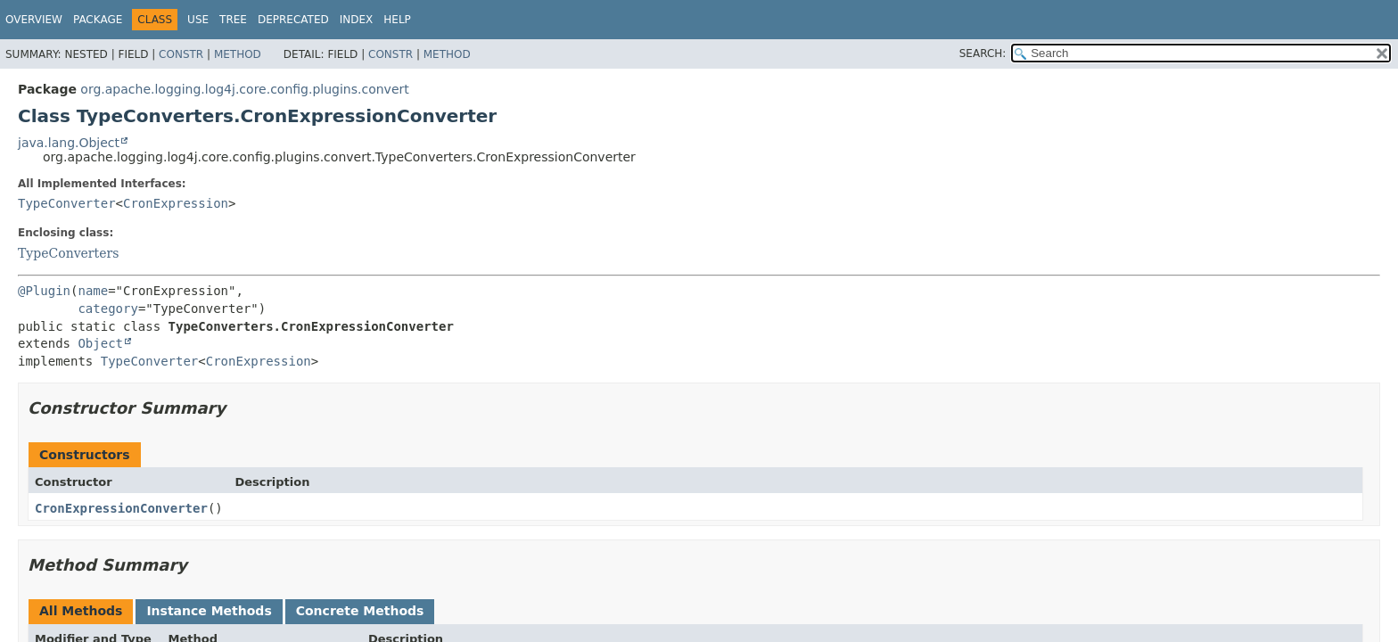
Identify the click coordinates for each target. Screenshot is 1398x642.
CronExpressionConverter (121, 508)
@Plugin (44, 291)
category (107, 308)
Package (97, 19)
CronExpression (175, 203)
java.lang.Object (68, 143)
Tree (233, 19)
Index (357, 19)
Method (237, 54)
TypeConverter (67, 203)
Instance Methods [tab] (208, 611)
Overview (33, 19)
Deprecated (293, 19)
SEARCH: (983, 53)
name (93, 291)
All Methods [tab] (80, 611)
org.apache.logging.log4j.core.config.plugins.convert (244, 89)
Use (198, 19)
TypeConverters (68, 253)
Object (100, 343)
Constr (181, 54)
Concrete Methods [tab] (360, 611)
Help (397, 19)
